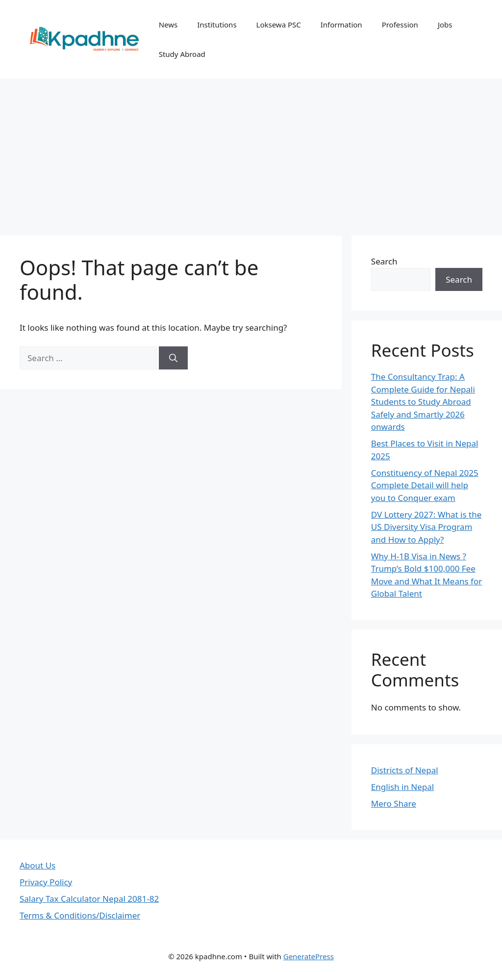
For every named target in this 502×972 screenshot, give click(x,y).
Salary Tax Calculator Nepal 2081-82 (89, 898)
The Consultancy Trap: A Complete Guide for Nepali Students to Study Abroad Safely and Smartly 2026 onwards (423, 401)
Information (341, 24)
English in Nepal (402, 786)
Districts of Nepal (404, 770)
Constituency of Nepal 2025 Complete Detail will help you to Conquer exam (424, 485)
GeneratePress (308, 956)
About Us (37, 865)
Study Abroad (182, 54)
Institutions (216, 24)
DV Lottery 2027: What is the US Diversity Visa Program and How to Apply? (426, 527)
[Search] (173, 358)
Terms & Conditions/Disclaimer (80, 915)
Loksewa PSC (278, 24)
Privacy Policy (46, 882)
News (168, 24)
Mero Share (393, 803)
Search (384, 261)
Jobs (445, 24)
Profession (400, 24)
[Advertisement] (251, 152)
